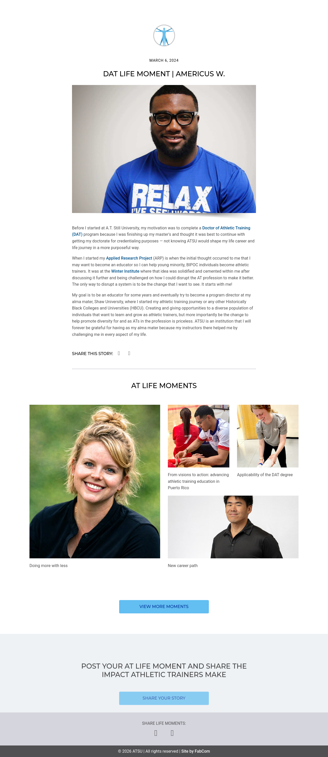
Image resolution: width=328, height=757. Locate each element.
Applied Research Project (129, 258)
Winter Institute (125, 271)
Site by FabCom (195, 751)
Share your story (163, 707)
